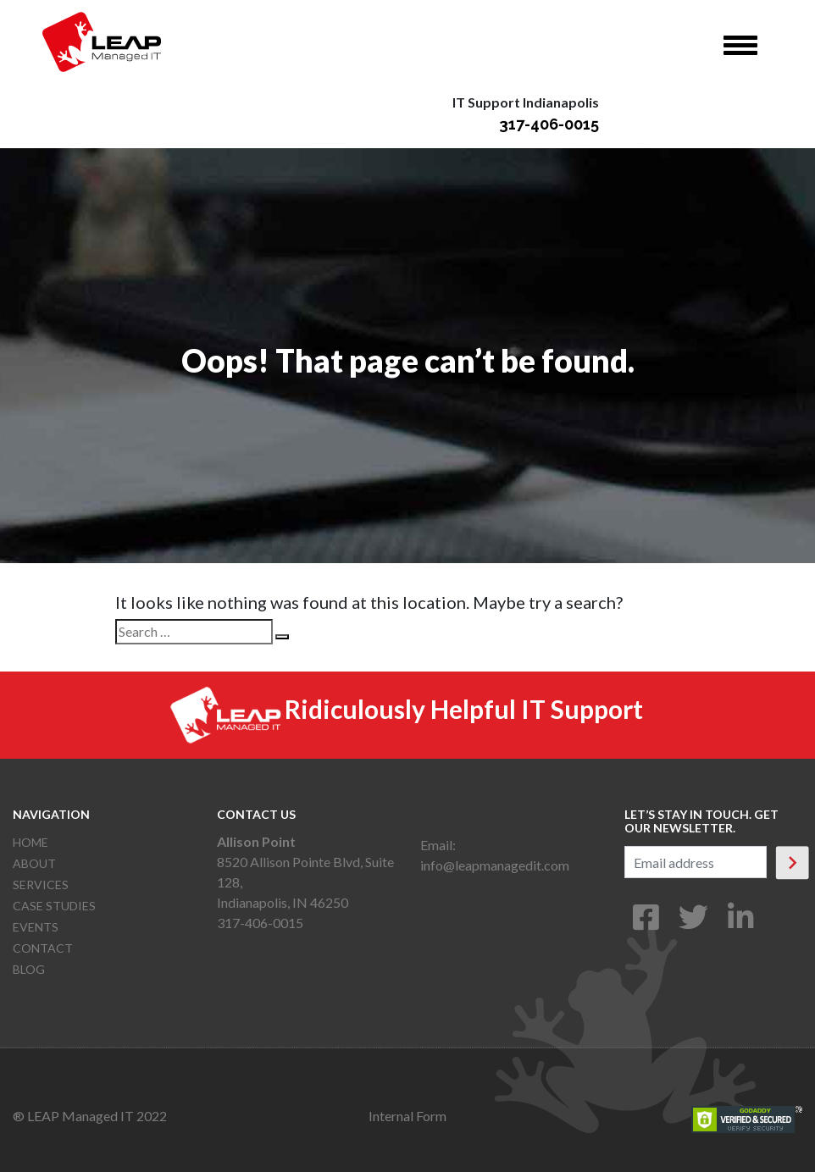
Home (30, 842)
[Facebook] (646, 923)
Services (41, 884)
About (34, 863)
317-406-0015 (549, 124)
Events (35, 927)
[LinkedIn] (741, 923)
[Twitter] (693, 923)
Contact (43, 948)
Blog (29, 969)
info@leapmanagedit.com (494, 865)
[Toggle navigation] (740, 45)
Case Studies (54, 905)
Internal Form (407, 1116)
